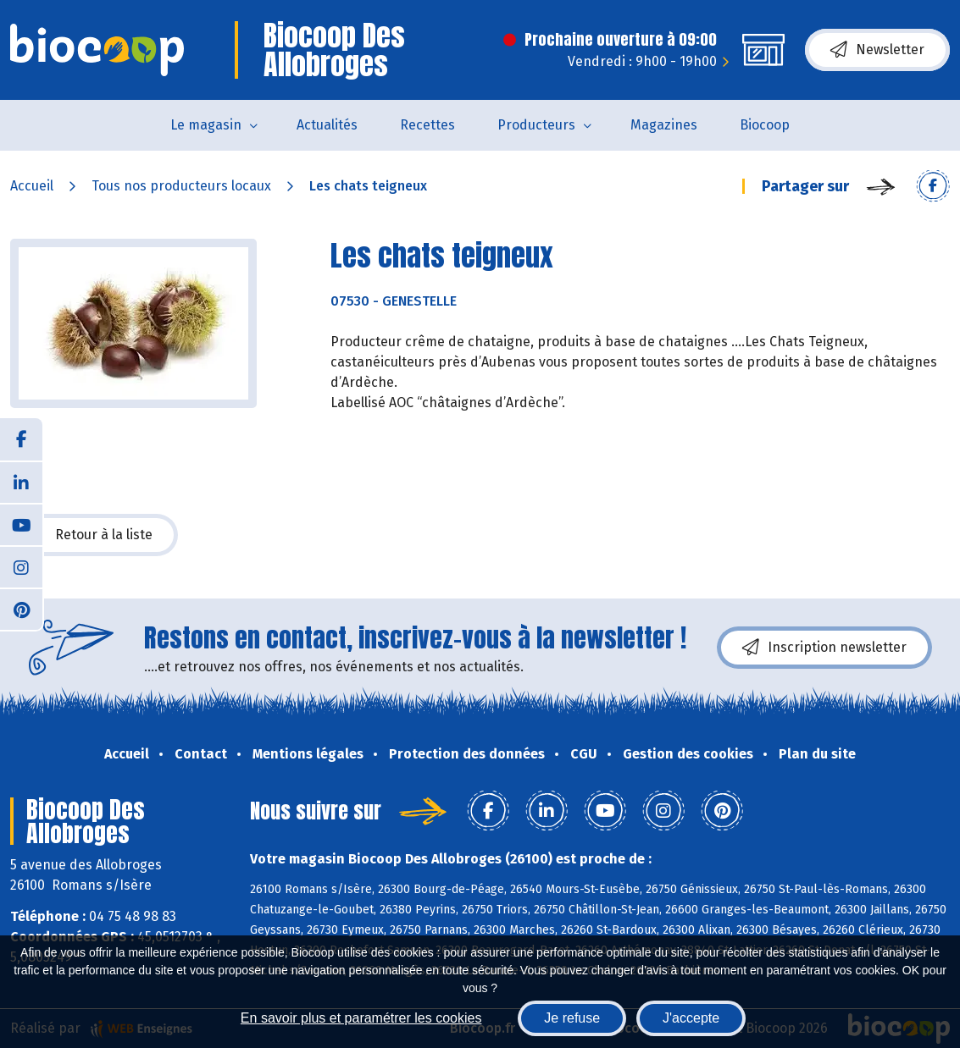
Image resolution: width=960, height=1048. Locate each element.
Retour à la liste (94, 535)
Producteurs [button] (536, 125)
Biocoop (765, 125)
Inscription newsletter (824, 647)
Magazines (663, 125)
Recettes (427, 125)
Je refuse (572, 1018)
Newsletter (877, 49)
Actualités (327, 125)
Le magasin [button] (205, 125)
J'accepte (691, 1018)
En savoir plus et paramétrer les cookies (361, 1018)
